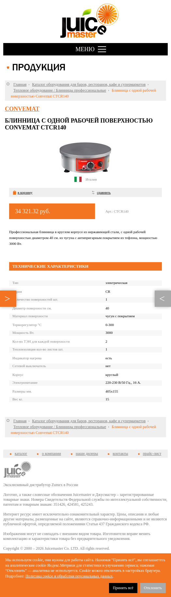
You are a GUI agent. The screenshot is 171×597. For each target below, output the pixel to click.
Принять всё (123, 588)
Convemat (22, 109)
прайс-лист (152, 453)
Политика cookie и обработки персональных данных (69, 576)
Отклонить (153, 588)
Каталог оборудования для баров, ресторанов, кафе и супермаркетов (89, 84)
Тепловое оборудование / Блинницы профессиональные (59, 90)
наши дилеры (87, 453)
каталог (21, 453)
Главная (19, 84)
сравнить (104, 192)
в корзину (25, 192)
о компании (51, 453)
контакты (120, 453)
